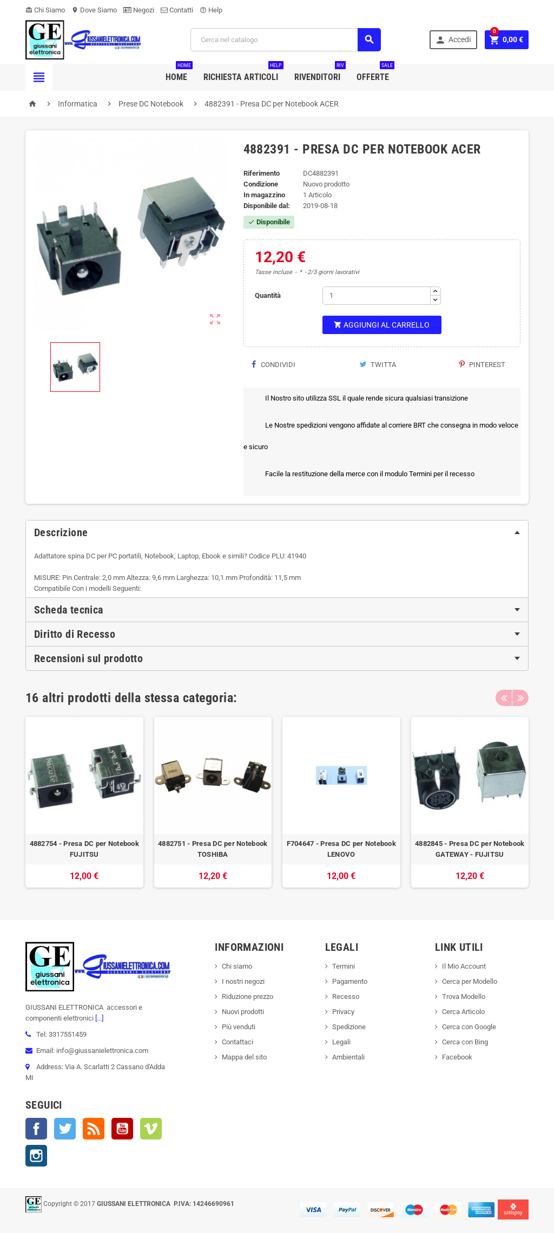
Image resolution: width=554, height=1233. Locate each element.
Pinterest (482, 365)
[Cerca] (285, 39)
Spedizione (349, 1027)
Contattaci (237, 1042)
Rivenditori (320, 73)
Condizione (260, 184)
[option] (84, 802)
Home (179, 73)
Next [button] (520, 698)
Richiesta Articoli (243, 73)
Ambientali (348, 1057)
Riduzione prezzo (247, 996)
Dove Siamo (94, 10)
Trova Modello (463, 996)
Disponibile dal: (266, 206)
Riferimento (261, 173)
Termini (343, 966)
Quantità (268, 295)
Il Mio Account (464, 966)
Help (211, 10)
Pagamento (349, 981)
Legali (341, 1042)
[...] (98, 1018)
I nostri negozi (243, 981)
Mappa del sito (244, 1057)
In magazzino (264, 195)
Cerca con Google (469, 1027)
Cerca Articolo (463, 1012)
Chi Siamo (45, 10)
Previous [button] (504, 698)
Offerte (375, 73)
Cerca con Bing (465, 1042)
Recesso (345, 996)
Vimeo (151, 1128)
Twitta (377, 365)
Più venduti (238, 1027)
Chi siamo (237, 966)
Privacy (343, 1012)
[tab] (277, 532)
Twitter (65, 1128)
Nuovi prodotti (243, 1012)
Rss (93, 1128)
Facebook (36, 1128)
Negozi (138, 10)
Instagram (36, 1156)
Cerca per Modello (469, 981)
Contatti (177, 10)
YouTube (122, 1128)
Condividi (273, 365)
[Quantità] (376, 295)
